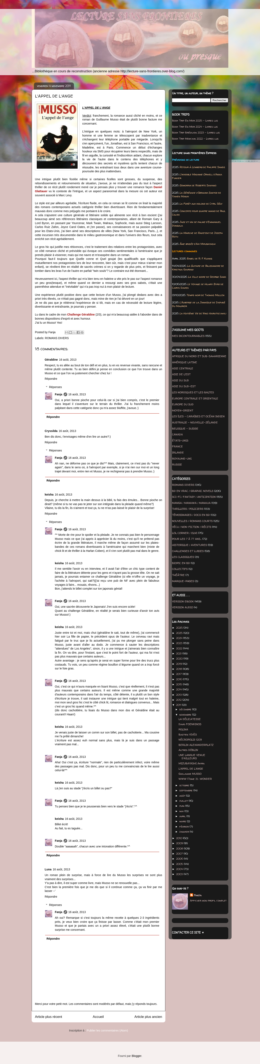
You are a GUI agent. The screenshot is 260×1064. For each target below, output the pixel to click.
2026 (179, 627)
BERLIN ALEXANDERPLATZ (196, 745)
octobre (184, 785)
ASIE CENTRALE (182, 368)
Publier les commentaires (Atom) (107, 1030)
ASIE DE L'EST (181, 374)
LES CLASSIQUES (183, 557)
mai (181, 811)
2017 (179, 674)
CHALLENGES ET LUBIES (188, 551)
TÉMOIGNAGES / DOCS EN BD (191, 515)
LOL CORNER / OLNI (184, 533)
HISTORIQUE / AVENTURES (189, 545)
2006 (180, 858)
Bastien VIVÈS (188, 734)
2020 (179, 658)
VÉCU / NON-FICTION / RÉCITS (191, 527)
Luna (48, 869)
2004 (180, 869)
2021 (179, 653)
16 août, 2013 (68, 359)
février (184, 826)
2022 (179, 648)
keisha (49, 494)
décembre (185, 709)
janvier (184, 831)
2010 (179, 838)
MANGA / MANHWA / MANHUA (191, 503)
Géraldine (51, 359)
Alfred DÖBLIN (188, 750)
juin (182, 806)
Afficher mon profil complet (208, 900)
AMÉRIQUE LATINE (184, 362)
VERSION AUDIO (182, 607)
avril (182, 816)
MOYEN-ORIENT (182, 410)
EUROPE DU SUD (183, 404)
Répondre (51, 378)
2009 (180, 843)
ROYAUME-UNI (182, 458)
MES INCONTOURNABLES (188, 336)
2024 (179, 638)
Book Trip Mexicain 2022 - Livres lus (195, 138)
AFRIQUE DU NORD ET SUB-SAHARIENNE (199, 356)
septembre (186, 790)
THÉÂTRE (178, 575)
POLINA (183, 729)
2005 (180, 864)
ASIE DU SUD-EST (184, 386)
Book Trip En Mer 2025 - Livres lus (195, 120)
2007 (180, 853)
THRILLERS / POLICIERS (187, 509)
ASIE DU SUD (180, 380)
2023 (179, 643)
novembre (185, 714)
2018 (179, 669)
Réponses (55, 387)
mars (183, 821)
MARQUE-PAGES (183, 581)
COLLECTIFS (180, 569)
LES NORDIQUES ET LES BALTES (193, 392)
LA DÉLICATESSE (190, 719)
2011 (179, 705)
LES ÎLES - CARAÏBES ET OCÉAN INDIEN (198, 416)
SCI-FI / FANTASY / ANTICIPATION (194, 497)
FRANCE (177, 446)
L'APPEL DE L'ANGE (191, 768)
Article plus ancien (148, 1017)
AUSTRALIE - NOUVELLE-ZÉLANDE (195, 422)
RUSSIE (177, 464)
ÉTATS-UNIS (180, 440)
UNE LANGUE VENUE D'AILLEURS (192, 756)
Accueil (98, 1017)
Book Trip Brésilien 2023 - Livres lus (196, 132)
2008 (180, 848)
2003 (180, 874)
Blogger (136, 1055)
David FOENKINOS (190, 724)
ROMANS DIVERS (57, 338)
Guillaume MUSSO (190, 773)
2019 (179, 664)
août (182, 795)
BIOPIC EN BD (181, 563)
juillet (184, 801)
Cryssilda (51, 431)
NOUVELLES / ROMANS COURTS (192, 521)
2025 (179, 633)
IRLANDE (178, 452)
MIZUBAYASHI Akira (192, 763)
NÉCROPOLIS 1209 (190, 739)
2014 (179, 689)
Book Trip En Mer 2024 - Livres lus (195, 126)
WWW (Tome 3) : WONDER (195, 779)
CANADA (177, 434)
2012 (179, 700)
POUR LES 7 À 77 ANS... (187, 539)
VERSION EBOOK (183, 601)
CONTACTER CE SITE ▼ (188, 932)
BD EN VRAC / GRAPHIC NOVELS (192, 491)
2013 (179, 694)
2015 (179, 684)
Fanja (58, 394)
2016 (179, 679)
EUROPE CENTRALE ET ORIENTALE (195, 398)
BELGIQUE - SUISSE (185, 428)
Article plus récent (48, 1017)
